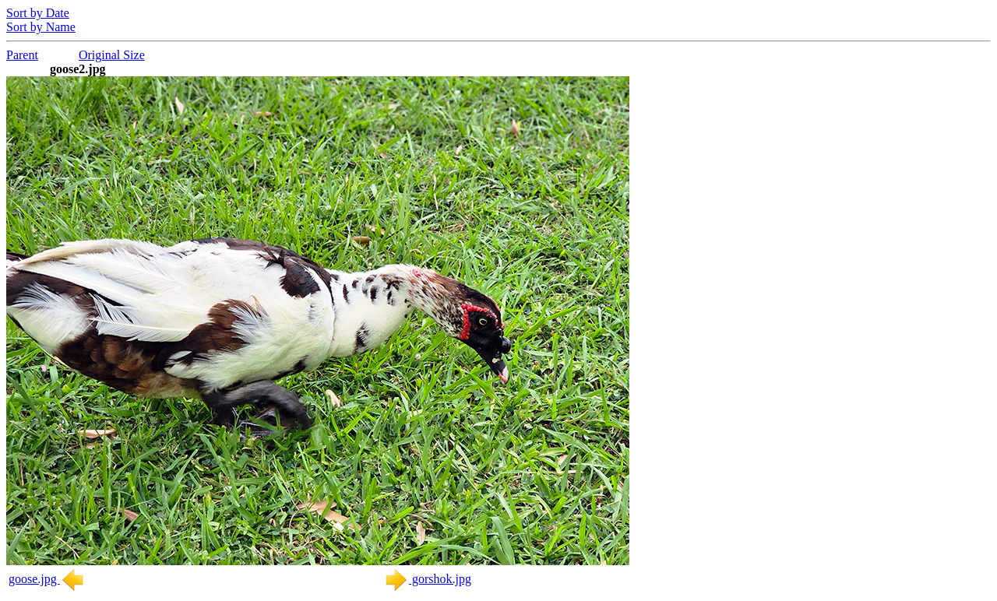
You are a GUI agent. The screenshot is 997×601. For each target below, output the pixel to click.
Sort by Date (37, 12)
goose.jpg (47, 578)
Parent (22, 55)
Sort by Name (41, 26)
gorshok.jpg (427, 578)
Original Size (112, 55)
